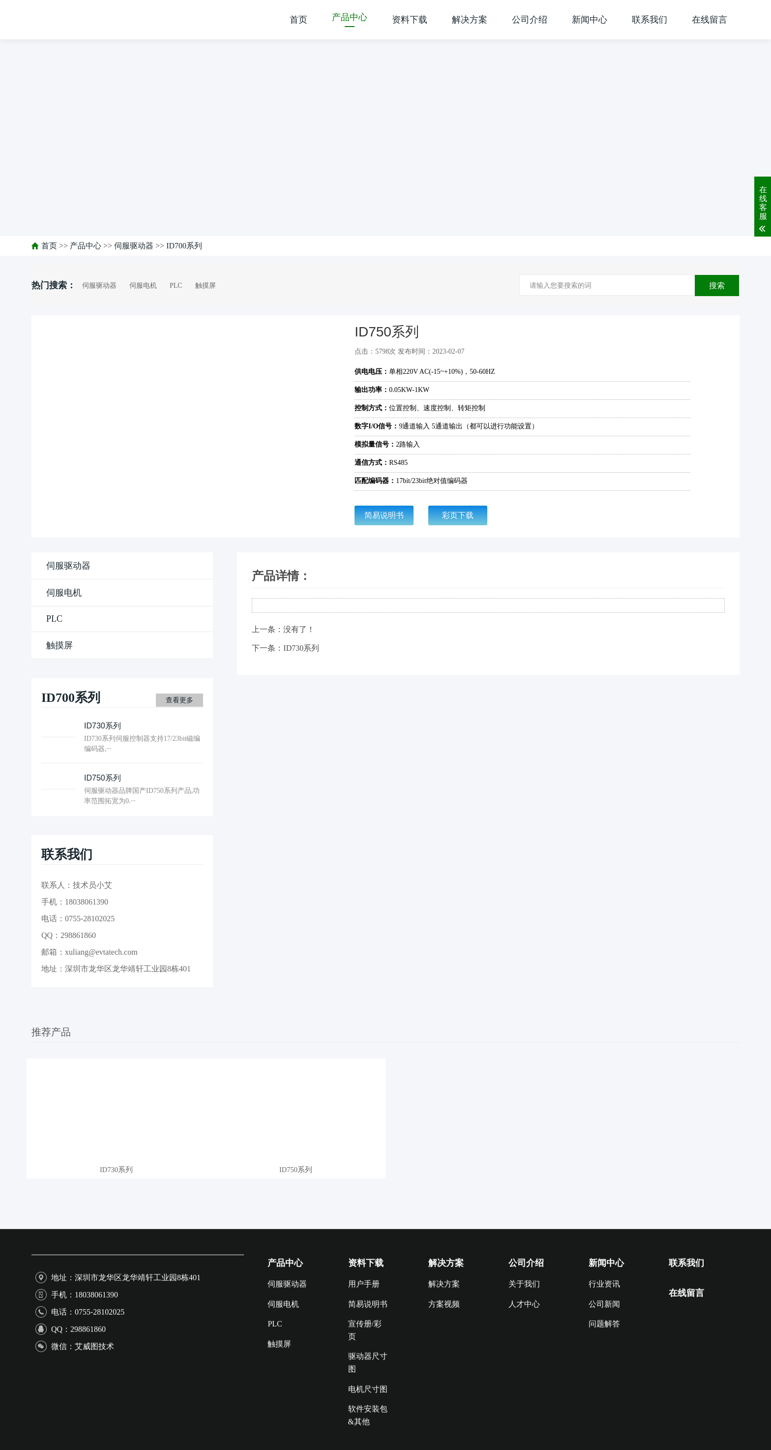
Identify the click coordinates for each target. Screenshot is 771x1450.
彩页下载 (458, 515)
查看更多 (179, 700)
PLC (176, 285)
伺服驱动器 (133, 246)
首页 (49, 246)
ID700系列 (184, 246)
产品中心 (85, 246)
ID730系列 (301, 648)
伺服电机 (143, 285)
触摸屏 (205, 285)
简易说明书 (384, 515)
